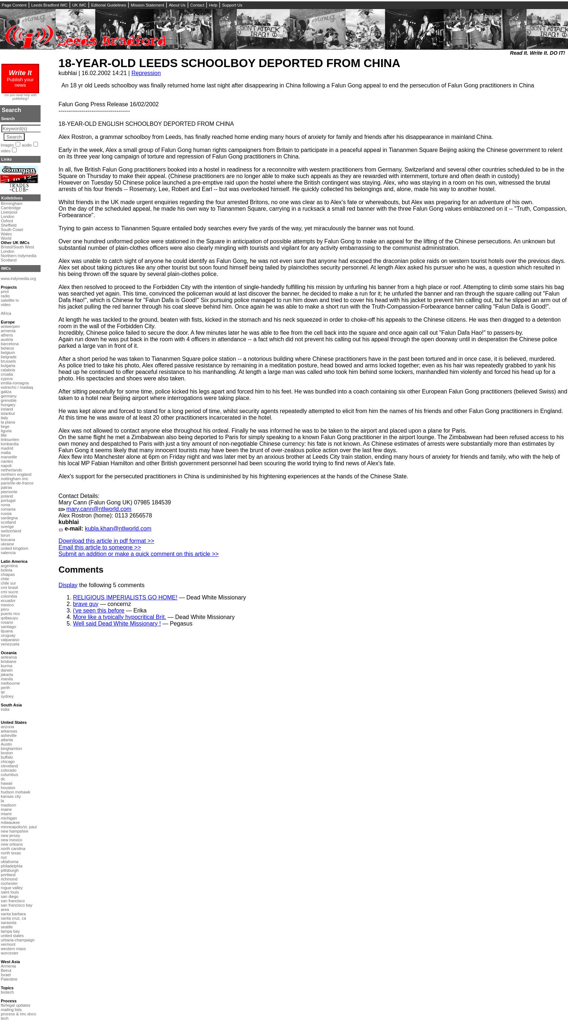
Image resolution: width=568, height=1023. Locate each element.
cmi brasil (9, 587)
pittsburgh (9, 870)
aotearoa (9, 657)
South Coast (12, 229)
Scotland (9, 260)
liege (5, 426)
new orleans (11, 844)
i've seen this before (99, 610)
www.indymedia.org (18, 278)
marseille (9, 457)
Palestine (9, 979)
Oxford (7, 221)
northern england (16, 474)
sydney (7, 696)
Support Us (232, 5)
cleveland (9, 766)
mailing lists (11, 1009)
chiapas (8, 574)
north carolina (13, 848)
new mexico (11, 840)
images (7, 145)
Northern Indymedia (18, 255)
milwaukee (10, 822)
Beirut (6, 970)
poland (7, 496)
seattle (7, 927)
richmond (9, 879)
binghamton (11, 748)
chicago (8, 761)
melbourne (10, 683)
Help (213, 5)
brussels (8, 361)
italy (4, 418)
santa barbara (13, 914)
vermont (8, 944)
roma (5, 505)
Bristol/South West (17, 247)
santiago (8, 626)
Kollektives (11, 198)
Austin (6, 744)
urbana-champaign (17, 940)
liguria (6, 431)
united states (12, 935)
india (5, 709)
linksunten (10, 439)
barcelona (9, 344)
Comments (81, 569)
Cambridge (11, 208)
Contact (197, 5)
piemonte (9, 492)
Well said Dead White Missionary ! (117, 623)
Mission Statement (147, 5)
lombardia (9, 444)
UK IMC (79, 5)
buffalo (7, 757)
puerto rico (10, 613)
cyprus (7, 378)
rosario (7, 622)
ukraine (7, 544)
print (5, 291)
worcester (9, 953)
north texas (11, 853)
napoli (6, 465)
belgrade (9, 357)
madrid (7, 448)
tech (4, 1018)
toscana (8, 539)
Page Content (14, 5)
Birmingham (11, 203)
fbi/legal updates (15, 1005)
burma (6, 666)
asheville (9, 735)
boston (7, 753)
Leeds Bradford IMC (49, 5)
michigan (9, 818)
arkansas (9, 731)
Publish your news (20, 79)
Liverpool (9, 212)
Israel (6, 975)
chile (5, 579)
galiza (6, 391)
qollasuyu (9, 618)
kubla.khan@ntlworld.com (118, 528)
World (6, 238)
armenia (8, 331)
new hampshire (14, 831)
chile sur (8, 583)
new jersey (10, 835)
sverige (7, 526)
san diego (9, 896)
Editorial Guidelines (108, 5)
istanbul (8, 413)
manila (7, 679)
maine (6, 809)
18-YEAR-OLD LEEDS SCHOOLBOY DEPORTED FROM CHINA (229, 63)
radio (5, 296)
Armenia (8, 966)
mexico (7, 605)
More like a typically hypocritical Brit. (119, 617)
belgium (8, 352)
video (6, 151)
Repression (146, 73)
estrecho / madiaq (17, 387)
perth (5, 687)
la (2, 801)
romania (8, 509)
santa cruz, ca (13, 918)
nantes (7, 461)
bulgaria (8, 365)
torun (5, 535)
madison (8, 805)
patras (6, 487)
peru (5, 609)
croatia (7, 374)
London (7, 216)
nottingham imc (14, 479)
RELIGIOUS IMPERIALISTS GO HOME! (125, 597)
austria (7, 339)
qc (3, 692)
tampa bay (10, 931)
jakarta (7, 674)
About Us (177, 5)
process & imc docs (18, 1014)
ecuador (8, 600)
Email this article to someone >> (100, 547)
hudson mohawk (15, 792)
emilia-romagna (15, 383)
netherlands (11, 470)
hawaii (6, 783)
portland (8, 875)
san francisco (13, 901)
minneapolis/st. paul (19, 827)
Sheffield (8, 225)
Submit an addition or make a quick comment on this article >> (139, 554)
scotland (8, 522)
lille (4, 435)
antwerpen (10, 326)
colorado (8, 770)
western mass (13, 948)
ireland (7, 409)
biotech (7, 992)
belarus (7, 348)
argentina (9, 566)
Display (68, 585)
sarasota (8, 922)
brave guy (86, 604)
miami (6, 814)
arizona (7, 727)
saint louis (10, 892)
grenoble (9, 400)
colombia (9, 596)
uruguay (8, 635)
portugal (8, 500)
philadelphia (11, 866)
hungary (8, 405)
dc (3, 779)
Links (6, 159)
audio (27, 145)
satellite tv (10, 300)
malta (6, 452)
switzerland (11, 531)
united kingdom (14, 548)
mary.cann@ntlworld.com (98, 509)
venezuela (10, 644)
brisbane (8, 661)
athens (7, 335)
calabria (8, 370)
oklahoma (9, 861)
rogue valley (11, 888)
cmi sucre (9, 592)
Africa (6, 313)
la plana (8, 422)
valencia (8, 552)
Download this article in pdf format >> (106, 541)
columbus (9, 774)
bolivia (6, 570)
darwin (7, 670)
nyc (4, 857)
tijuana (7, 631)
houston (8, 787)
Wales (6, 234)
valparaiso (10, 640)
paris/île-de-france (17, 483)
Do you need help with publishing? (21, 96)
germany (9, 396)
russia (6, 513)
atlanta (7, 740)
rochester (9, 883)
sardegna (9, 518)
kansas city (11, 796)
